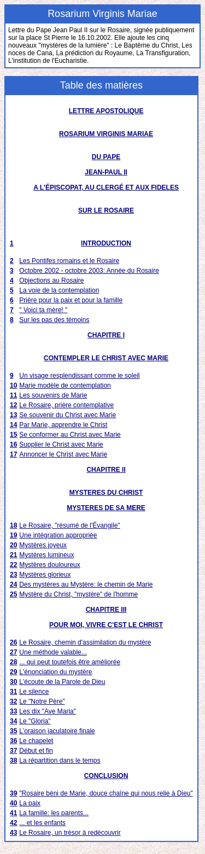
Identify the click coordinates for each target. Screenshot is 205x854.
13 (13, 415)
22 (13, 565)
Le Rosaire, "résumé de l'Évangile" (69, 525)
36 (13, 741)
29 (13, 672)
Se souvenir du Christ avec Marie (67, 415)
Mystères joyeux (43, 545)
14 (13, 425)
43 (13, 833)
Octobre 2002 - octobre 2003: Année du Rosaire (89, 270)
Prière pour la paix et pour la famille (70, 300)
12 (13, 405)
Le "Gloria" (34, 721)
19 (13, 535)
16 (13, 444)
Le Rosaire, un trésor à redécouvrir (69, 833)
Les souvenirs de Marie (53, 395)
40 (13, 803)
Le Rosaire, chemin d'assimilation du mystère (85, 642)
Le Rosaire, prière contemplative (66, 405)
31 (13, 691)
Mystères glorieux (45, 574)
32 (13, 701)
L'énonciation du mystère (55, 672)
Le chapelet (36, 741)
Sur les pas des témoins (54, 320)
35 (13, 731)
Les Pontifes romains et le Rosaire (69, 261)
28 (13, 662)
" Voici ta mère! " (43, 310)
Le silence (34, 691)
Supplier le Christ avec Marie (61, 444)
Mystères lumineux (46, 555)
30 (13, 682)
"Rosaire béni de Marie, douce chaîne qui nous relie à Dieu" (105, 793)
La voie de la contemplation (59, 290)
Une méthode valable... (52, 652)
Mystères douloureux (49, 565)
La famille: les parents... (54, 813)
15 (13, 434)
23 (13, 574)
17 (13, 454)
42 (13, 823)
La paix (29, 803)
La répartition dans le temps (59, 760)
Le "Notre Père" (42, 701)
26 (13, 642)
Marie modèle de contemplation (64, 385)
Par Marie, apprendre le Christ (63, 425)
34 (13, 721)
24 (13, 584)
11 (13, 395)
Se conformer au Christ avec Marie (69, 434)
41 (13, 813)
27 (13, 652)
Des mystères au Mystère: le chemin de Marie (86, 584)
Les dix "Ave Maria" (47, 711)
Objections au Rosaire (51, 280)
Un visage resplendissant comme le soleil (79, 375)
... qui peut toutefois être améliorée (69, 662)
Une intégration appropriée (58, 535)
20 (13, 545)
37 (13, 750)
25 (13, 594)
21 (13, 555)
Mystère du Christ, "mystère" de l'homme (78, 594)
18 (13, 525)
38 (13, 760)
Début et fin (35, 750)
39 (13, 793)
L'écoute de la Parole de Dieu (62, 682)
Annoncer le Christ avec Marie (63, 454)
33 (13, 711)
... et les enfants (42, 823)
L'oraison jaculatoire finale (57, 731)
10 (13, 385)
